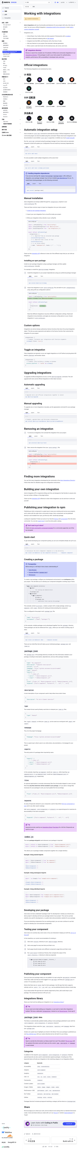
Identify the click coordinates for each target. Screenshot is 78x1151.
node (50, 106)
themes (56, 519)
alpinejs (29, 83)
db (29, 122)
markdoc (39, 122)
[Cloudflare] (7, 1137)
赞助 (56, 1146)
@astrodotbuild (68, 1113)
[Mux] (3, 1142)
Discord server (63, 1011)
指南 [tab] (4, 11)
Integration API (36, 253)
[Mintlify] (5, 1147)
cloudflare (29, 107)
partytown (61, 122)
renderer (68, 36)
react (50, 83)
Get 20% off (69, 1123)
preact (39, 83)
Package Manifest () (38, 572)
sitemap (72, 122)
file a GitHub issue (31, 1034)
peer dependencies (62, 178)
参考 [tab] (4, 14)
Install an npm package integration (36, 210)
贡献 (45, 1146)
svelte (72, 83)
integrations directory (31, 55)
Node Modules (33, 570)
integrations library (47, 827)
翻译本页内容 (36, 1134)
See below (56, 827)
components (64, 519)
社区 (50, 1146)
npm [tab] (27, 147)
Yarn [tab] (38, 147)
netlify (39, 106)
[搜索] (37, 2)
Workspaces (32, 575)
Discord (56, 1113)
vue (29, 92)
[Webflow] (7, 1132)
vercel (61, 106)
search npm (41, 521)
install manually (70, 138)
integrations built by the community (55, 27)
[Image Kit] (12, 1142)
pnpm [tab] (32, 147)
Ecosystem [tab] (6, 18)
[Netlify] (6, 1128)
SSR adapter (50, 38)
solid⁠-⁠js (61, 83)
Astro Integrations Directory (67, 480)
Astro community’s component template (42, 528)
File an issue (69, 1041)
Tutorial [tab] (5, 8)
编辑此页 (27, 1134)
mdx (50, 122)
